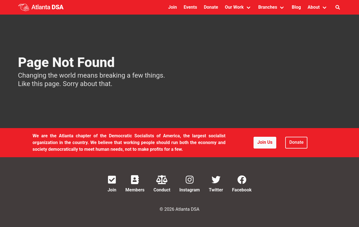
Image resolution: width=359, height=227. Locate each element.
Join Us (265, 142)
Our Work (234, 7)
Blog (296, 7)
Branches (267, 7)
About (314, 7)
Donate (211, 7)
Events (190, 7)
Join (172, 7)
